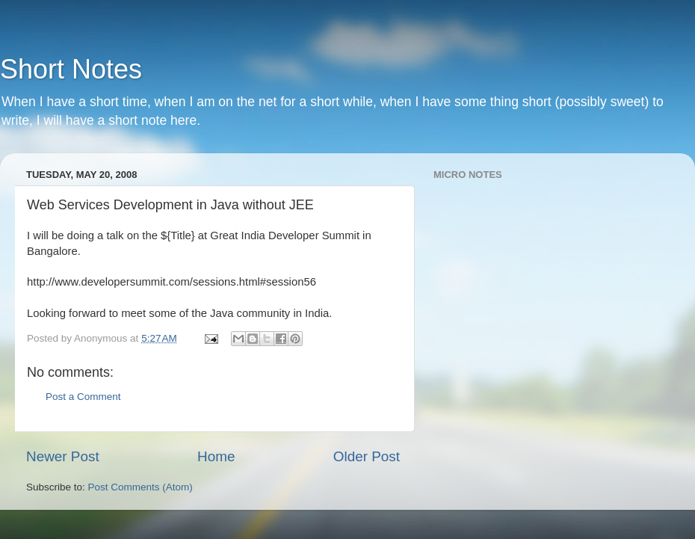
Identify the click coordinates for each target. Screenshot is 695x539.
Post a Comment (83, 396)
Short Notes (71, 69)
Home (216, 456)
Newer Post (62, 456)
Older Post (366, 456)
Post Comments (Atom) (140, 487)
